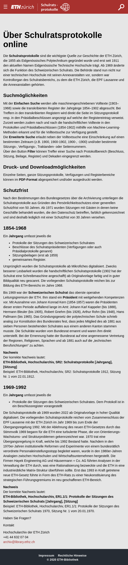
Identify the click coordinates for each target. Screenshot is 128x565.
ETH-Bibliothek (67, 559)
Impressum (46, 555)
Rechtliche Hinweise (72, 555)
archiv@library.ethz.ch (19, 542)
